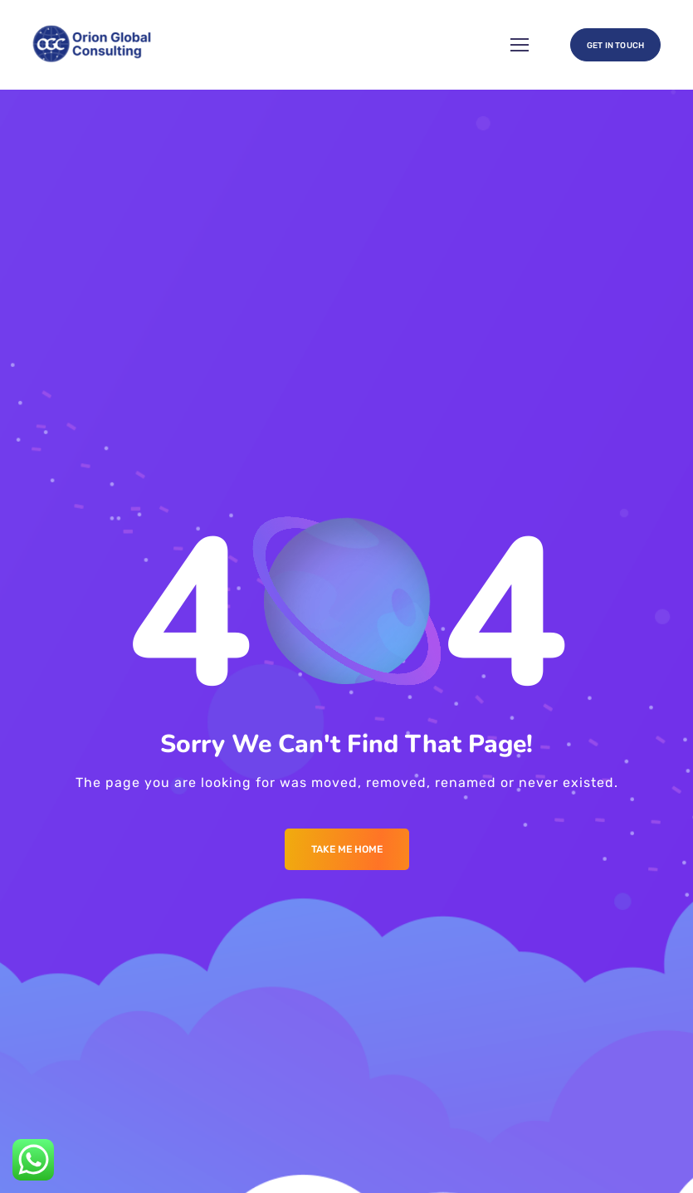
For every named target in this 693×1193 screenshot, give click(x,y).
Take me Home (347, 849)
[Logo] (93, 45)
